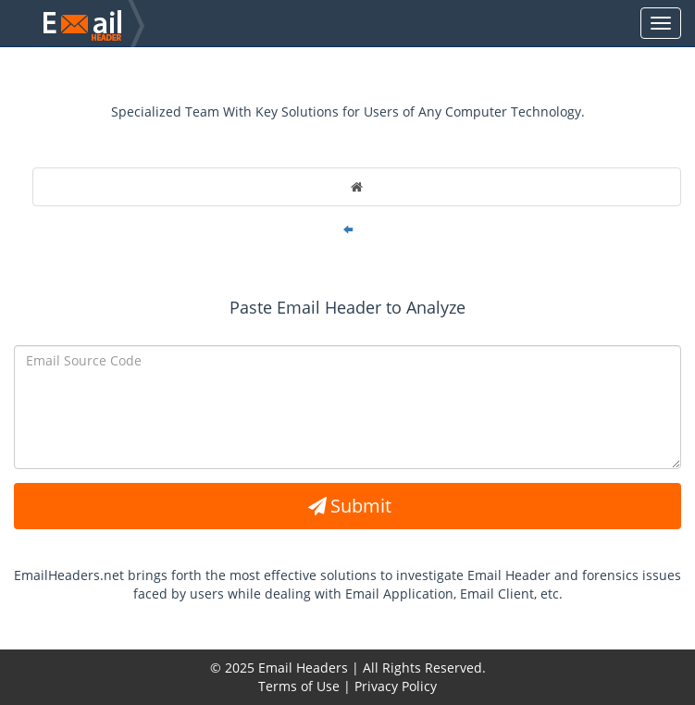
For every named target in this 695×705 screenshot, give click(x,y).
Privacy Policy (395, 686)
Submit (347, 505)
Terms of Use (299, 686)
